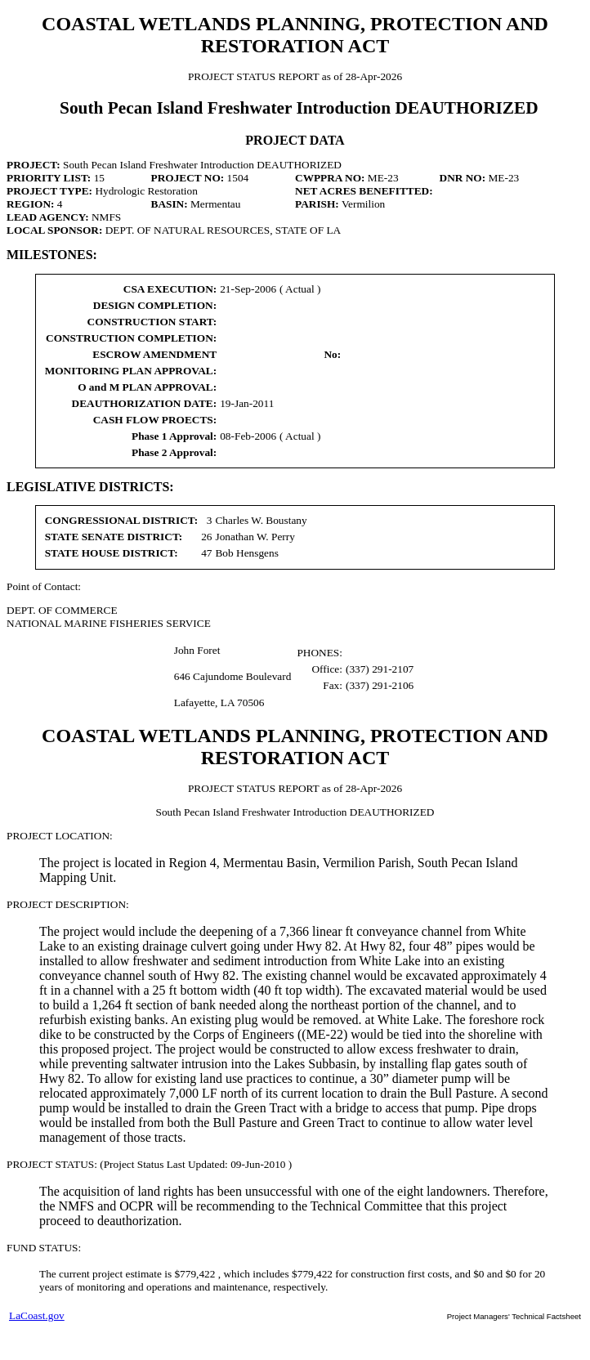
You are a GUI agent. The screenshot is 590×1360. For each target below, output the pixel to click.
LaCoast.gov (37, 1315)
